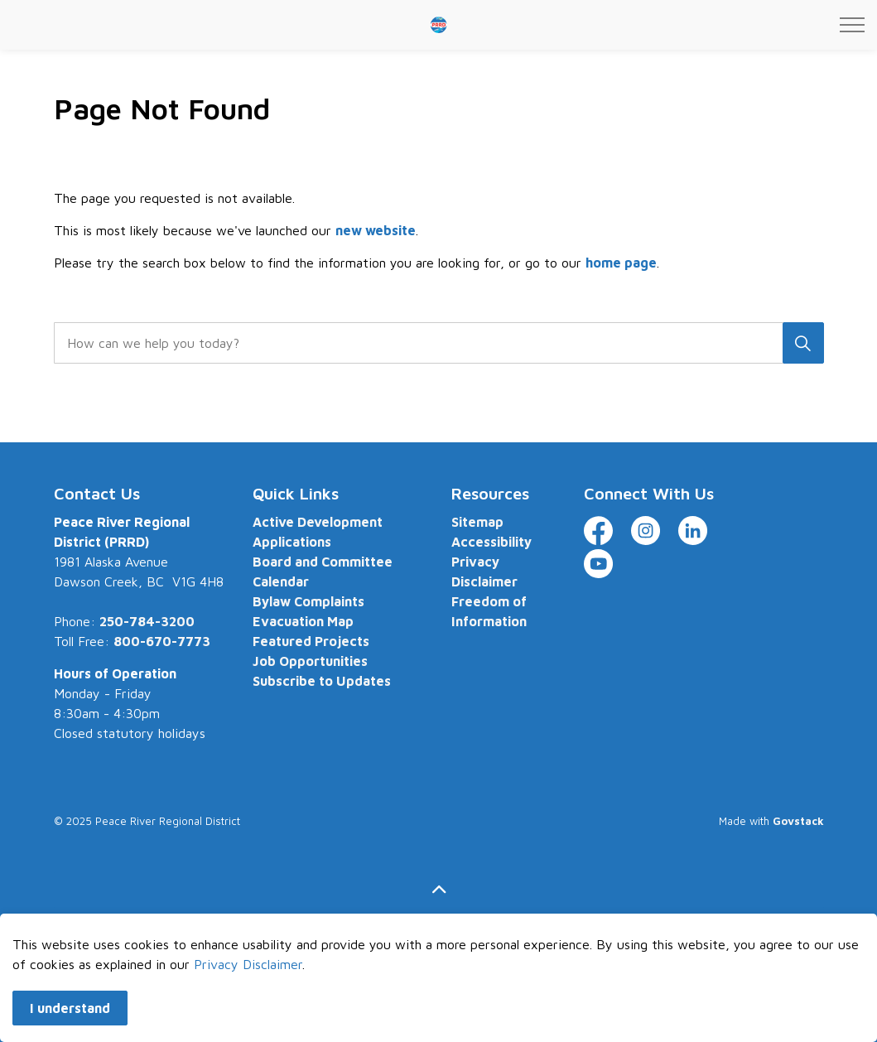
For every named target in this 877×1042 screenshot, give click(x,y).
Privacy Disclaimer (248, 978)
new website (375, 230)
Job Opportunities (310, 661)
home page (621, 262)
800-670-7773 (161, 641)
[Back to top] (439, 890)
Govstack (798, 820)
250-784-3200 (147, 621)
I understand (70, 1022)
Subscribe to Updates (322, 680)
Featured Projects (311, 641)
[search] (435, 343)
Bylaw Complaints (308, 601)
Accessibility (491, 541)
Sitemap (477, 521)
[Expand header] (852, 25)
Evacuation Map (303, 621)
